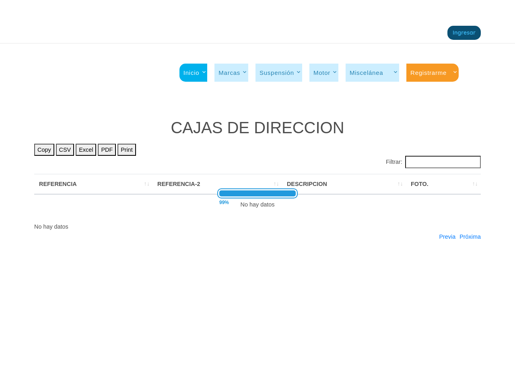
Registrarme (428, 72)
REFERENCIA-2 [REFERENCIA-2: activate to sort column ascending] (178, 184)
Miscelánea (370, 72)
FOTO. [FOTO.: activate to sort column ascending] (419, 184)
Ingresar (464, 32)
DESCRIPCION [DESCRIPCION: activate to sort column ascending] (307, 184)
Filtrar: (433, 162)
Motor (321, 72)
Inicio (191, 72)
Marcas (229, 72)
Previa (447, 236)
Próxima (470, 236)
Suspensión (277, 72)
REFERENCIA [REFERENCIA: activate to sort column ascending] (58, 184)
